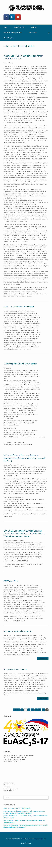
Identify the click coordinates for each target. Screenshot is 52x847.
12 (28, 710)
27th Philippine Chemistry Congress (20, 363)
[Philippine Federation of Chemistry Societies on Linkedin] (12, 17)
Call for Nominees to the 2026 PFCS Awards (17, 808)
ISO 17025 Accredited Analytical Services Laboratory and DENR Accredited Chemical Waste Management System (24, 533)
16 (43, 710)
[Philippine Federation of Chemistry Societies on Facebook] (6, 17)
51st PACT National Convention (18, 631)
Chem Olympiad (8, 38)
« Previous (17, 710)
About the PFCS (19, 27)
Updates (33, 27)
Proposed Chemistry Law (15, 669)
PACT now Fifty (11, 581)
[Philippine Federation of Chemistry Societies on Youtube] (18, 17)
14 (36, 710)
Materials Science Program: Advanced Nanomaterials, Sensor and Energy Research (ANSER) (24, 458)
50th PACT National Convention (19, 306)
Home (5, 27)
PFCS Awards (33, 32)
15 (39, 710)
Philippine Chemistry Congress (13, 32)
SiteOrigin (24, 843)
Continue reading (42, 658)
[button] (49, 33)
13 (32, 710)
